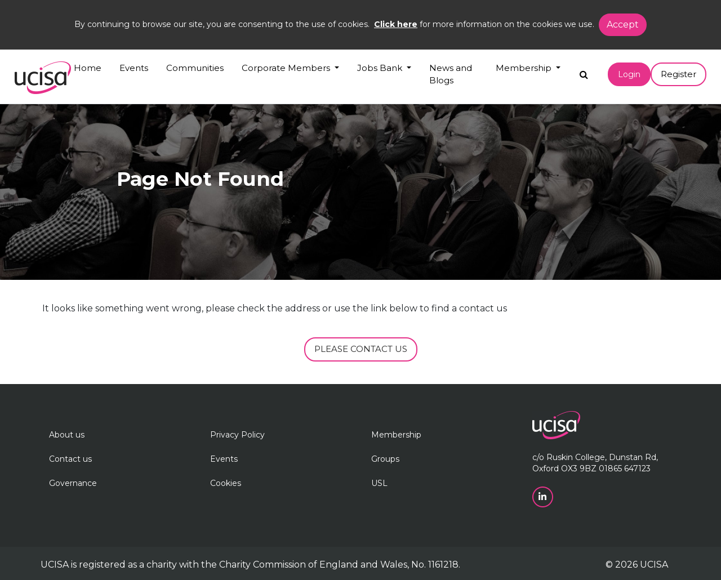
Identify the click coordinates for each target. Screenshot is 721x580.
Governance (73, 483)
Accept (623, 24)
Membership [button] (525, 68)
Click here (395, 24)
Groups (385, 459)
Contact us (70, 459)
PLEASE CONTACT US (360, 348)
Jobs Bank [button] (380, 68)
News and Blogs (450, 74)
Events (133, 68)
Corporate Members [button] (287, 68)
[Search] (584, 72)
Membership (396, 435)
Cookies (225, 483)
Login (629, 74)
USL (379, 483)
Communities (195, 68)
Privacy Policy (237, 435)
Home (87, 68)
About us (66, 435)
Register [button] (678, 74)
